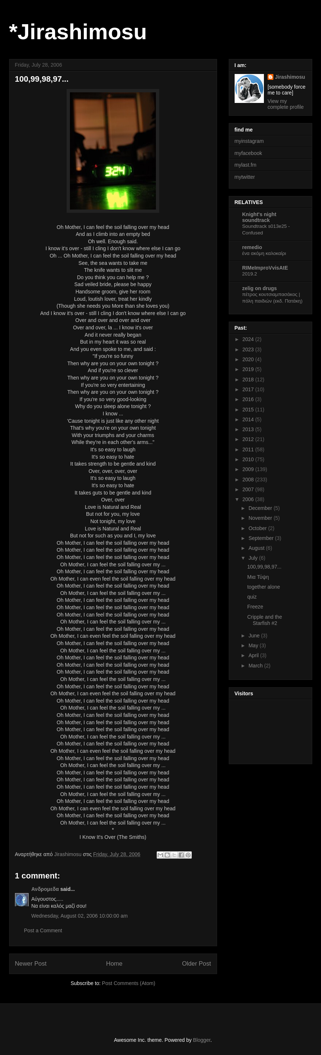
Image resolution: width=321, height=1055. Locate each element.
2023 (248, 349)
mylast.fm (246, 165)
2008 (248, 479)
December (261, 508)
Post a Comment (43, 930)
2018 (248, 379)
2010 (248, 459)
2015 (248, 409)
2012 (248, 439)
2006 (248, 499)
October (258, 528)
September (262, 538)
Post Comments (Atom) (128, 983)
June (255, 635)
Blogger (201, 1040)
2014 (248, 419)
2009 (248, 469)
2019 (248, 369)
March (256, 666)
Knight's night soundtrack (259, 217)
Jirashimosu (290, 77)
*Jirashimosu (78, 31)
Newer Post (31, 963)
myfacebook (248, 153)
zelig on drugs (259, 288)
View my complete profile (286, 104)
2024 (248, 339)
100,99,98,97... (264, 567)
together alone (263, 587)
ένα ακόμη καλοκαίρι (264, 253)
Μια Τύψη (258, 577)
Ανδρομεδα (45, 889)
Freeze (255, 607)
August (257, 548)
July (254, 558)
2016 (248, 399)
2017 (248, 389)
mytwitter (245, 177)
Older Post (196, 963)
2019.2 (249, 274)
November (261, 518)
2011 (248, 449)
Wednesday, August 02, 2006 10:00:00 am (79, 916)
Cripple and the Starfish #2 (264, 620)
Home (114, 963)
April (254, 655)
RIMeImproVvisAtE (265, 268)
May (254, 645)
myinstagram (249, 141)
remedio (252, 247)
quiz (252, 597)
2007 (248, 489)
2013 (248, 429)
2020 (248, 359)
